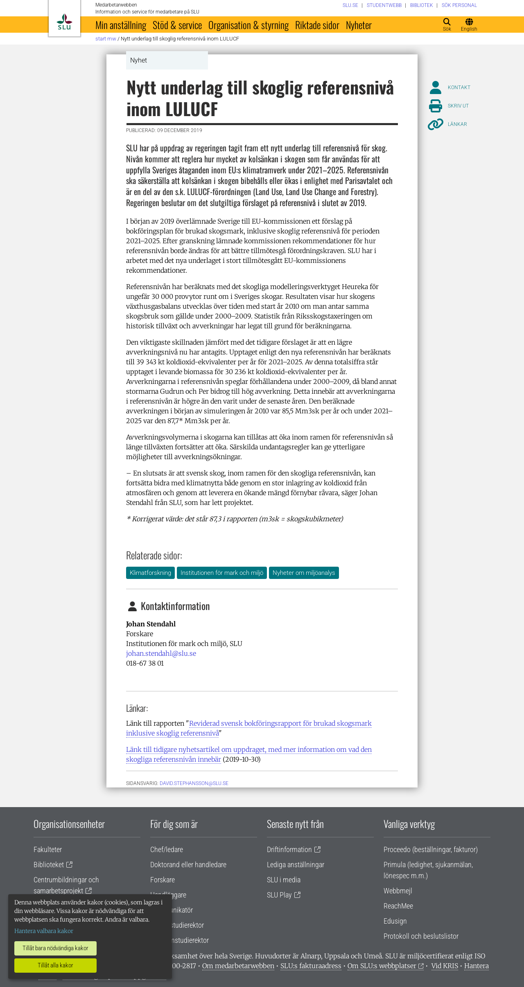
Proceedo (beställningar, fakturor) (431, 849)
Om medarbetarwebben (238, 966)
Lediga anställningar (295, 864)
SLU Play (279, 895)
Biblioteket (49, 864)
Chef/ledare (166, 849)
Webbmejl (398, 890)
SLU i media (283, 879)
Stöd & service (177, 24)
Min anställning (120, 24)
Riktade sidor (317, 24)
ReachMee (398, 906)
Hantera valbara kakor (43, 931)
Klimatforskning (150, 572)
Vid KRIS (444, 966)
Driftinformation (289, 849)
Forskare (162, 879)
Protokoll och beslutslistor (421, 936)
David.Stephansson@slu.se (194, 783)
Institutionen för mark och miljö (222, 572)
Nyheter (359, 24)
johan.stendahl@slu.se (161, 653)
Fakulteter (48, 849)
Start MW (105, 39)
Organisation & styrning (248, 24)
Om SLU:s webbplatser (382, 966)
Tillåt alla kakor (55, 965)
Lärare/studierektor (177, 925)
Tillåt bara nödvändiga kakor (55, 948)
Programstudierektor (179, 940)
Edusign (395, 921)
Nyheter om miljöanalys (304, 572)
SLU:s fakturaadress (310, 966)
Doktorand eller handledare (188, 864)
